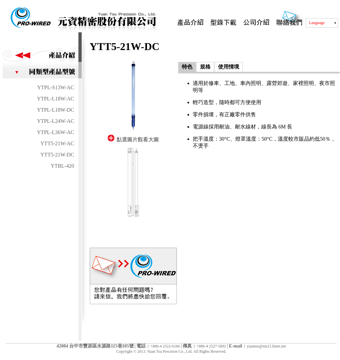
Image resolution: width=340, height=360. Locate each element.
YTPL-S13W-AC (55, 87)
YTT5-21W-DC (57, 154)
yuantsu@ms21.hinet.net (266, 346)
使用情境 (228, 66)
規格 (205, 66)
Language (317, 22)
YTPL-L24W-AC (55, 121)
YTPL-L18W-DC (55, 110)
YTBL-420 (62, 166)
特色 (187, 66)
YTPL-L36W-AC (55, 132)
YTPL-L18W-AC (55, 98)
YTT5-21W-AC (57, 143)
